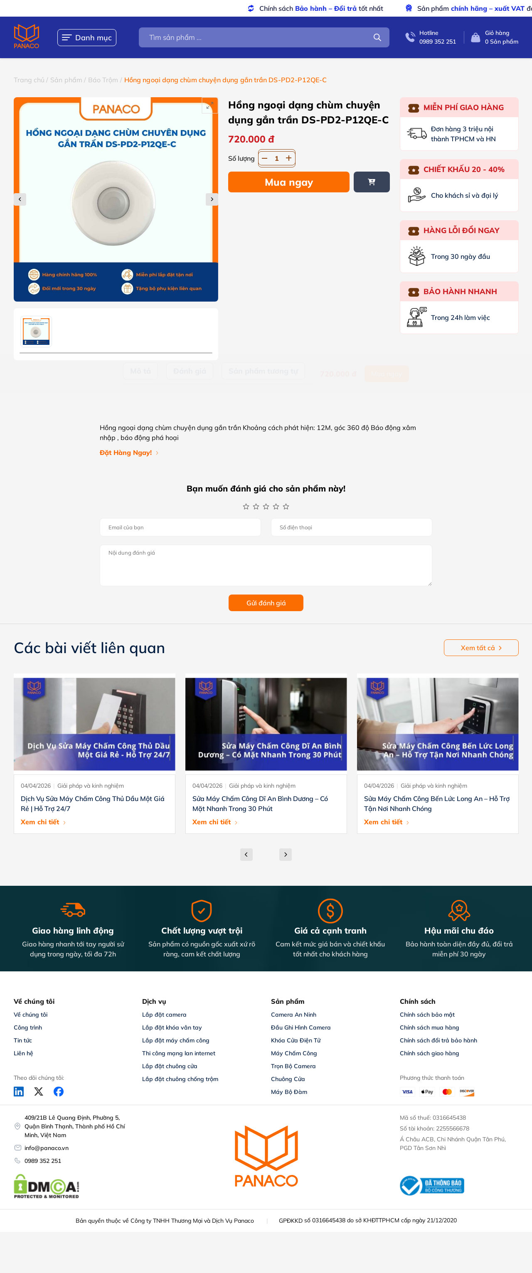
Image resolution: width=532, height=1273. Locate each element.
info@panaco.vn (47, 1148)
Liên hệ (23, 1053)
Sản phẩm (66, 80)
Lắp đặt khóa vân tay (172, 1027)
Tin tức (23, 1040)
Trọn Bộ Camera (293, 1066)
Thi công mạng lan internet (178, 1053)
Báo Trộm (103, 80)
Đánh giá (189, 389)
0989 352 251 (43, 1161)
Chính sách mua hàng (429, 1027)
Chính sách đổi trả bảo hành (438, 1040)
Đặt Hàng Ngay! (126, 452)
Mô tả (140, 389)
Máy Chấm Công (294, 1053)
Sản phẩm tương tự (263, 389)
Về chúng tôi (30, 1014)
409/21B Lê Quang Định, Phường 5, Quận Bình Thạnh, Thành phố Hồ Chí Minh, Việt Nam (75, 1126)
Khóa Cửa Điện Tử (295, 1040)
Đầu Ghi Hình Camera (301, 1027)
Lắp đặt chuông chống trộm (180, 1079)
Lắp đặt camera (164, 1014)
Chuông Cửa (288, 1079)
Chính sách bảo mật (427, 1014)
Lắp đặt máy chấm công (175, 1040)
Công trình (28, 1027)
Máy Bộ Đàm (289, 1092)
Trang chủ (29, 80)
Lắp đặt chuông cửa (169, 1066)
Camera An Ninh (293, 1014)
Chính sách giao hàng (429, 1053)
